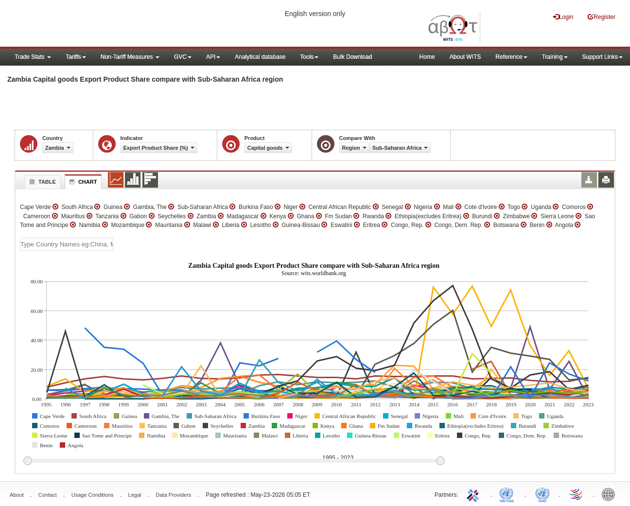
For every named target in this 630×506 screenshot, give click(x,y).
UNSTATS (542, 494)
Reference (511, 56)
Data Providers (174, 495)
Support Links (602, 56)
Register (601, 16)
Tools (309, 56)
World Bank (610, 494)
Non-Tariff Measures (130, 56)
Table (41, 181)
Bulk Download (352, 56)
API (213, 56)
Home (427, 56)
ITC (474, 494)
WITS (97, 24)
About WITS (465, 56)
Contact (47, 495)
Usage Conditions (92, 495)
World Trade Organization (576, 494)
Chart (82, 181)
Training (555, 56)
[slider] (233, 461)
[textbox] (66, 244)
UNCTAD (508, 494)
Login (563, 16)
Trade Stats (33, 56)
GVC (183, 56)
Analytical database (260, 56)
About (17, 495)
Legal (134, 495)
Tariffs (76, 56)
